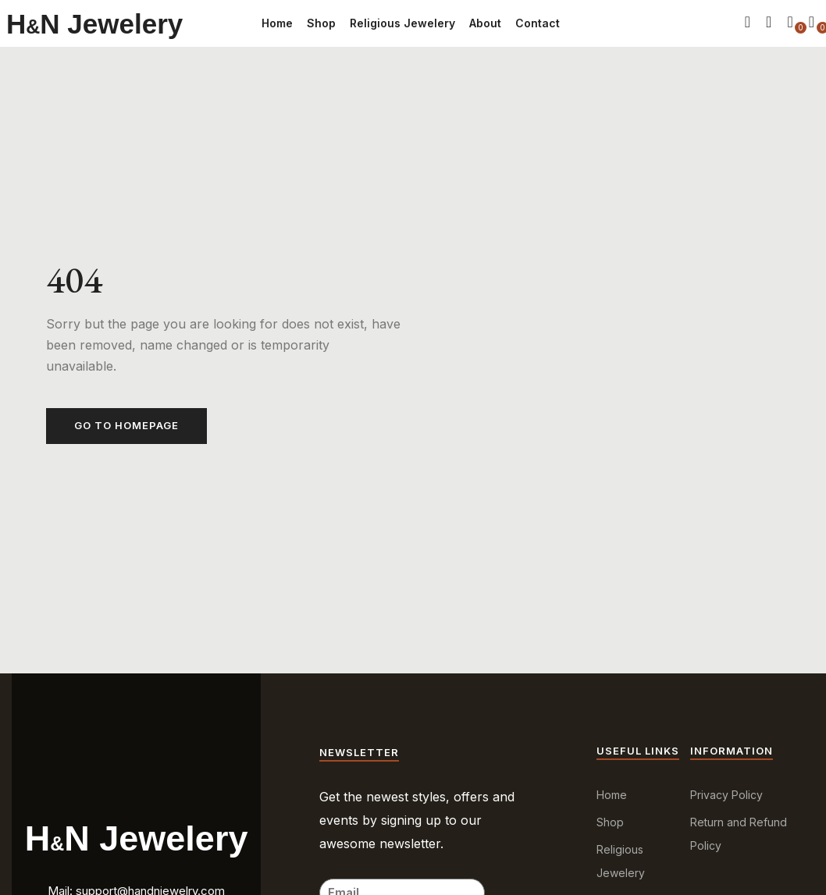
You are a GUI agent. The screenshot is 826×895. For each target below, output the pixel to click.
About (485, 23)
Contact (537, 23)
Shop (321, 23)
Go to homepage (126, 425)
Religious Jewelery (402, 23)
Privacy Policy (726, 794)
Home (277, 23)
